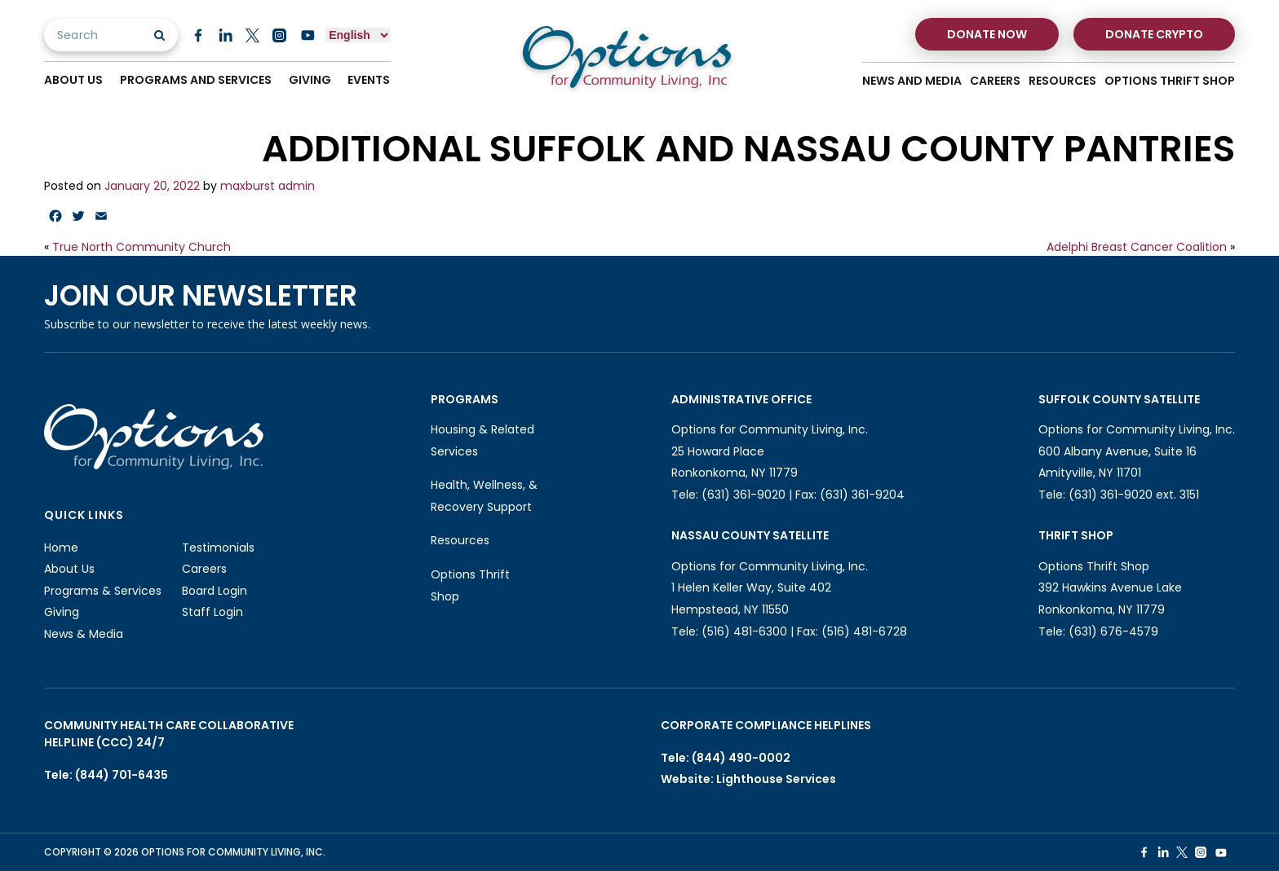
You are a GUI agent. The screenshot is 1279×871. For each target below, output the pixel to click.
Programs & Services (103, 591)
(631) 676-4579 (1113, 631)
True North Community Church (141, 247)
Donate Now (987, 34)
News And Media (912, 81)
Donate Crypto (1154, 34)
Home (61, 547)
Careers (995, 81)
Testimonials (218, 547)
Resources (1062, 81)
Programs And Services (196, 80)
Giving (310, 80)
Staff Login (212, 612)
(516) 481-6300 (744, 631)
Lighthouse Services (776, 779)
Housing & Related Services (482, 440)
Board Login (214, 591)
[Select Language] (358, 35)
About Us (73, 80)
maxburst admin (267, 186)
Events (369, 80)
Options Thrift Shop (1169, 81)
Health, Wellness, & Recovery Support (484, 496)
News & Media (83, 634)
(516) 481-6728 (864, 631)
